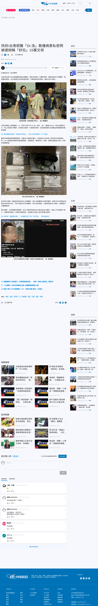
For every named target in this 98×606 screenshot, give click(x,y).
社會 (48, 10)
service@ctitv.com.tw (84, 604)
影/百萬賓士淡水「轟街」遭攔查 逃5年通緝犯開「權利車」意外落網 (57, 420)
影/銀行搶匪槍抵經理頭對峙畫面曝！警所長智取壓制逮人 (86, 226)
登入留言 (62, 456)
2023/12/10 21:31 (10, 59)
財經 (90, 169)
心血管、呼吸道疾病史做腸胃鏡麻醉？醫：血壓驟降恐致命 (86, 147)
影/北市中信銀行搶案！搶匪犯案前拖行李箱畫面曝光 (86, 245)
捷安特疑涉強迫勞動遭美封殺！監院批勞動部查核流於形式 (86, 157)
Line (86, 578)
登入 (89, 10)
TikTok (89, 578)
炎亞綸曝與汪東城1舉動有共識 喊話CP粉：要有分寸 (87, 340)
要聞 (43, 10)
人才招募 (46, 595)
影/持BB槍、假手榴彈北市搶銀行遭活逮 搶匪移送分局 (87, 207)
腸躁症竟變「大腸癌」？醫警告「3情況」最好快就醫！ (86, 128)
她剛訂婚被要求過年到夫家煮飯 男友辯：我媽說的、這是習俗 (24, 420)
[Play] (3, 68)
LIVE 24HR (11, 10)
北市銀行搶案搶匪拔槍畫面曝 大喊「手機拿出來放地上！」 (87, 292)
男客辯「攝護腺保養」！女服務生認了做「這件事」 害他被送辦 (57, 379)
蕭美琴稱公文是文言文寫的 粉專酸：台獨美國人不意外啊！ (24, 442)
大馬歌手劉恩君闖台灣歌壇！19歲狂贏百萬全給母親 (87, 378)
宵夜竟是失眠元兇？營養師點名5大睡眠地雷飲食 (86, 62)
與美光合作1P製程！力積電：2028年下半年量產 (86, 166)
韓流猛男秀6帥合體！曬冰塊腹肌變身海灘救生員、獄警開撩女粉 (87, 321)
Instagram (84, 578)
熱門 (38, 10)
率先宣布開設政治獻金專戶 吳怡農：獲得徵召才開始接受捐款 (86, 90)
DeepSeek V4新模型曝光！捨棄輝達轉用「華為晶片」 (86, 71)
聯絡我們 (60, 597)
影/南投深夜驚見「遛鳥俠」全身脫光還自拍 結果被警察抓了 (57, 368)
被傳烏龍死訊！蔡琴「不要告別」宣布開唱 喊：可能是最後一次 (86, 331)
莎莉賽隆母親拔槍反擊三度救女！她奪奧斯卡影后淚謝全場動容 (86, 387)
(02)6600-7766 (79, 597)
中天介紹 (46, 593)
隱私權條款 (47, 599)
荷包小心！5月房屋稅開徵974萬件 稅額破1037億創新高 (86, 175)
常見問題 (60, 595)
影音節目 (32, 595)
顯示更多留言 (34, 547)
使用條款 (46, 597)
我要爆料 (60, 599)
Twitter (78, 578)
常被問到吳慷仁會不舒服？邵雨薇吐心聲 (86, 397)
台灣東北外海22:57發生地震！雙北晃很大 (87, 52)
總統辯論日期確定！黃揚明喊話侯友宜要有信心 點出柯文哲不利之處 (24, 431)
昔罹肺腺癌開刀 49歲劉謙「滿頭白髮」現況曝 (86, 406)
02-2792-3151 (82, 602)
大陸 (72, 10)
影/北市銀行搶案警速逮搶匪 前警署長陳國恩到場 (86, 254)
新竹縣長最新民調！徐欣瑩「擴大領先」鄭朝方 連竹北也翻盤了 (86, 100)
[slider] (24, 67)
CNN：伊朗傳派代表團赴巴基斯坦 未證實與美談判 (86, 119)
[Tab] (12, 479)
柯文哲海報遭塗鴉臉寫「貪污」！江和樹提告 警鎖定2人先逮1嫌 (87, 236)
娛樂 (53, 10)
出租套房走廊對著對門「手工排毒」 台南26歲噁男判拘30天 (24, 368)
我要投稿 (60, 602)
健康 (90, 66)
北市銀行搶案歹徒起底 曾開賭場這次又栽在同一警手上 (86, 273)
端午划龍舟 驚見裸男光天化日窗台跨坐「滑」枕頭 (57, 401)
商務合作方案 (47, 604)
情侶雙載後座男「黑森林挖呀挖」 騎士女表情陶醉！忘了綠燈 (24, 379)
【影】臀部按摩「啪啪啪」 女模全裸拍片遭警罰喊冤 (24, 401)
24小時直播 (33, 593)
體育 (58, 10)
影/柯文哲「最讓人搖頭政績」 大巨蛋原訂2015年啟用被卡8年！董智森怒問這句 (57, 431)
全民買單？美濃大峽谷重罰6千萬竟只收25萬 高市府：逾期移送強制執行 (87, 138)
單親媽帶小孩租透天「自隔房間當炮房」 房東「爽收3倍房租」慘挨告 (24, 390)
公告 (59, 593)
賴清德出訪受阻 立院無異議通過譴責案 (86, 81)
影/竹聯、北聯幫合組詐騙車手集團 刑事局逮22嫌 (86, 217)
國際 (67, 10)
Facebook (81, 578)
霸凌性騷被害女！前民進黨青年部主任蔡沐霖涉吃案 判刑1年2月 (87, 283)
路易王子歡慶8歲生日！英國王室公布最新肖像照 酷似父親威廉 (87, 109)
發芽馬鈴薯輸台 (24, 10)
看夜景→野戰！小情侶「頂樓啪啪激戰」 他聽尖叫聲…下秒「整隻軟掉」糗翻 (57, 390)
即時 (33, 10)
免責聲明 (46, 602)
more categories (85, 10)
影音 (77, 10)
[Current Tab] (4, 479)
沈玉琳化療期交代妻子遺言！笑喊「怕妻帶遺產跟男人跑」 (86, 349)
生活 (63, 10)
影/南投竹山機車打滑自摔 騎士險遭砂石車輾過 (86, 264)
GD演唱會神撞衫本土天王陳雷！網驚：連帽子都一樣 (86, 368)
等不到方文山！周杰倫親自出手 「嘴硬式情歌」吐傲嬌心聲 (86, 359)
